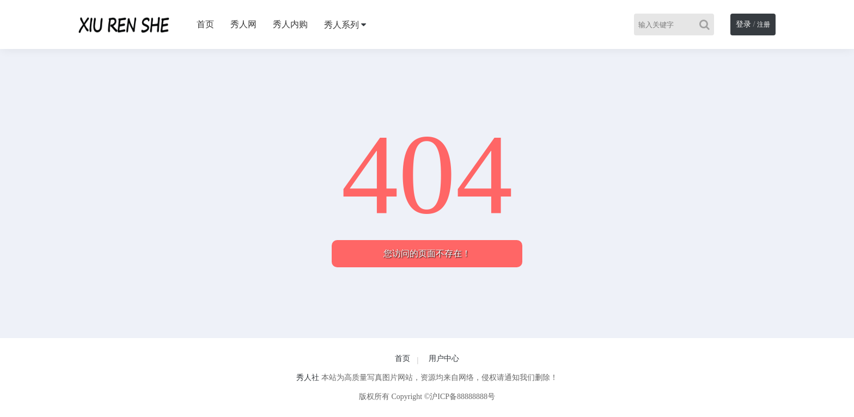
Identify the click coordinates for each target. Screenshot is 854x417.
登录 (743, 24)
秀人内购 (290, 24)
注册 (763, 24)
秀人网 (243, 24)
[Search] (706, 24)
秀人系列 (341, 24)
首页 (205, 24)
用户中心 (444, 358)
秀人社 (307, 377)
